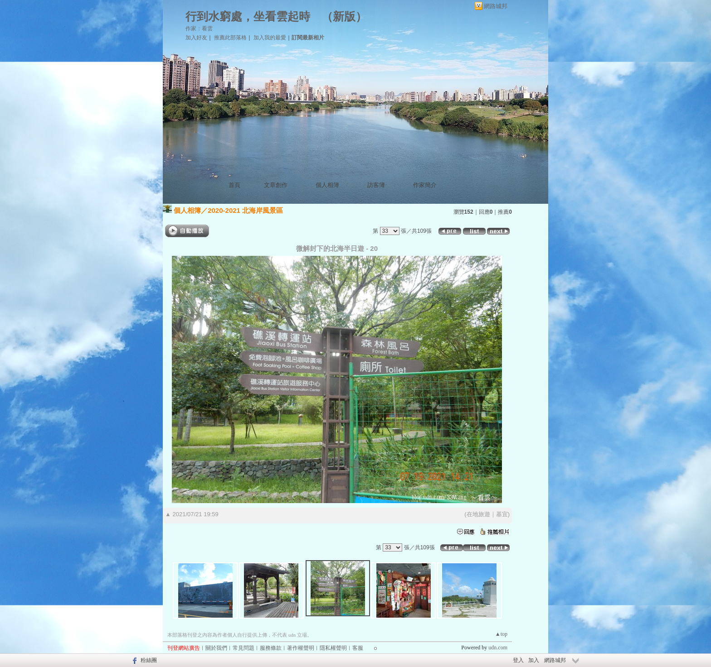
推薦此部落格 (230, 37)
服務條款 (271, 648)
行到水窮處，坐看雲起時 (247, 16)
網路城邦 (495, 6)
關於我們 (216, 648)
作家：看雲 (199, 28)
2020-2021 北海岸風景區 (245, 210)
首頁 (234, 185)
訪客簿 (376, 185)
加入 (533, 660)
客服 (357, 648)
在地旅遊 (478, 514)
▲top (501, 634)
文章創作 (275, 185)
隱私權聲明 (333, 648)
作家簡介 (425, 185)
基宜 (502, 514)
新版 (344, 16)
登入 (518, 660)
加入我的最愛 (269, 37)
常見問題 (243, 648)
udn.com (497, 647)
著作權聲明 (300, 648)
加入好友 (196, 37)
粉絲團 (149, 660)
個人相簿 (327, 185)
